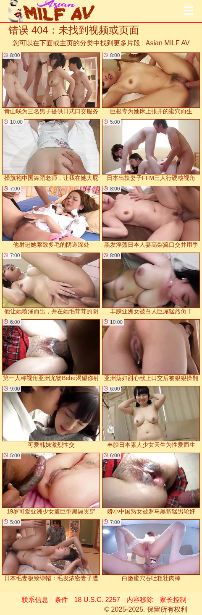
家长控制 (173, 599)
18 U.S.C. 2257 (97, 599)
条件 (61, 599)
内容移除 (139, 599)
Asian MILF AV (168, 43)
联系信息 (34, 599)
